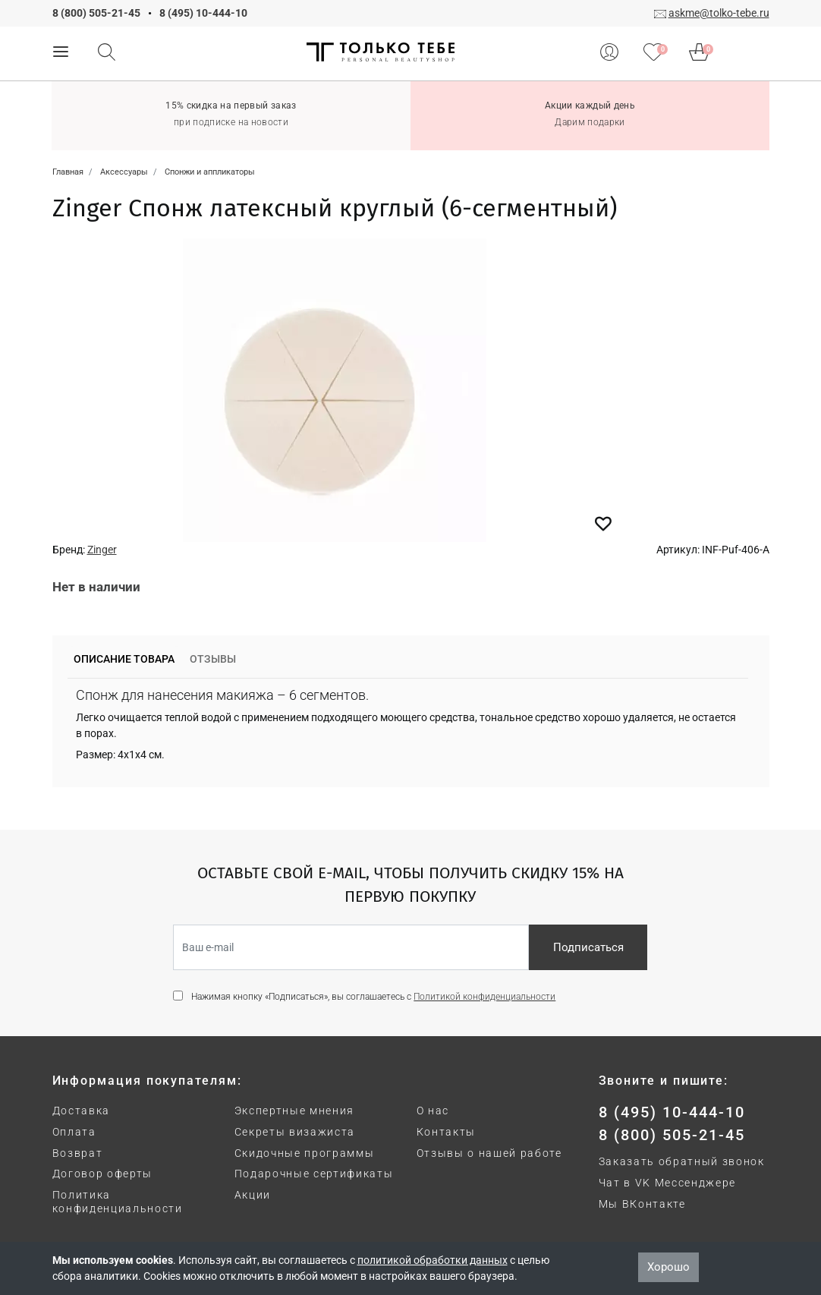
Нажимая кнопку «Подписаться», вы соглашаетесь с (373, 996)
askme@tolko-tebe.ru (718, 13)
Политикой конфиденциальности (484, 996)
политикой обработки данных (432, 1260)
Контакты (446, 1132)
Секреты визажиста (295, 1132)
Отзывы (213, 659)
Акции (252, 1195)
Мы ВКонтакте (642, 1204)
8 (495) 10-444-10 (203, 13)
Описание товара (124, 659)
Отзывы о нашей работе (489, 1153)
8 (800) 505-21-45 (96, 13)
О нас (433, 1110)
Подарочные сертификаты (314, 1173)
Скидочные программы (304, 1153)
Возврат (77, 1153)
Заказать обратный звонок (682, 1161)
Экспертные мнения (294, 1110)
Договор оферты (102, 1173)
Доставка (81, 1110)
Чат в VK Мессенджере (668, 1183)
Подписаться (588, 947)
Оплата (74, 1132)
